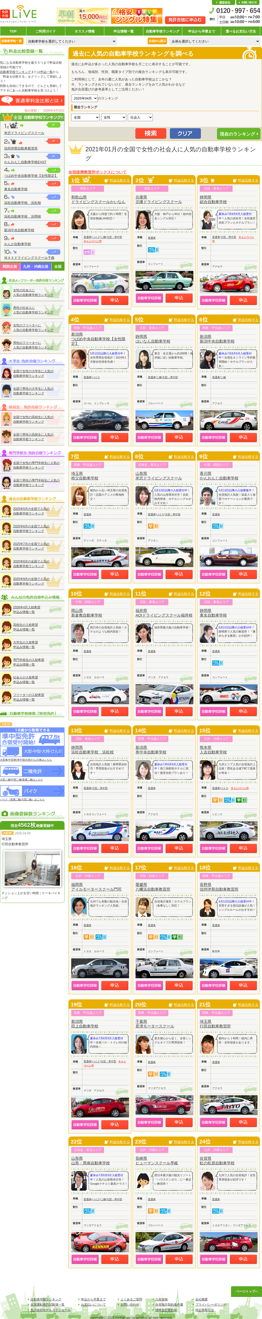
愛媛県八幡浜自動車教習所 (153, 886)
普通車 (87, 237)
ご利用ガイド (46, 31)
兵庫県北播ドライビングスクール (159, 199)
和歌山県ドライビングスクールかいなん (98, 199)
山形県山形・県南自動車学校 (90, 1160)
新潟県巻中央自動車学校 (151, 749)
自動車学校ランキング (162, 31)
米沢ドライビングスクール (24, 133)
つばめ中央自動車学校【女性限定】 (31, 176)
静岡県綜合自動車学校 (213, 199)
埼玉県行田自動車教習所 (215, 1023)
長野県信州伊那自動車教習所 (219, 886)
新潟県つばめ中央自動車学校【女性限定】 (98, 339)
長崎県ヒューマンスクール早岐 (157, 1160)
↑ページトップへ (246, 1291)
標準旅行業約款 (166, 1310)
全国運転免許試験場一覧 (47, 1304)
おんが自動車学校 (17, 244)
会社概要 (223, 2)
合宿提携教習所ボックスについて (97, 172)
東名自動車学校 (16, 189)
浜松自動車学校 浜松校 (22, 203)
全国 (57, 266)
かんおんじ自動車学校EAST (25, 162)
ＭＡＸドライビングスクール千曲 (29, 258)
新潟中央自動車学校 (19, 230)
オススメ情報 (85, 31)
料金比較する (120, 180)
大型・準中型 (114, 237)
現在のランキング (237, 134)
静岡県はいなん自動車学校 (153, 338)
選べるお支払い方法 (241, 31)
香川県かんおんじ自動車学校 (219, 475)
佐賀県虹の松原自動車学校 (217, 1160)
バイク (96, 237)
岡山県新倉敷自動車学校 (86, 612)
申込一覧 (46, 72)
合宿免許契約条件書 (169, 1304)
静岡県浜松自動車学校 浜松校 (92, 749)
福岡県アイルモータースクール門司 (96, 886)
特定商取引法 (204, 1310)
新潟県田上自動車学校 (84, 1023)
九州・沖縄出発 (35, 266)
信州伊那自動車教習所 (21, 148)
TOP (13, 31)
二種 (103, 237)
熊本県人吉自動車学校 (213, 749)
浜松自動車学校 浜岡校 (22, 216)
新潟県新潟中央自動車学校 (217, 338)
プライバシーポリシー (210, 1304)
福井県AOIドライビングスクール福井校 (164, 612)
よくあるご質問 (131, 1299)
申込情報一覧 (124, 31)
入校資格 (161, 1299)
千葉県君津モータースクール (155, 1023)
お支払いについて (93, 1304)
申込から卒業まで (201, 31)
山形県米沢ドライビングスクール (159, 475)
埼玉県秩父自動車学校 (84, 475)
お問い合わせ (247, 2)
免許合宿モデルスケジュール (50, 1310)
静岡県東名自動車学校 (213, 612)
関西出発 (10, 266)
